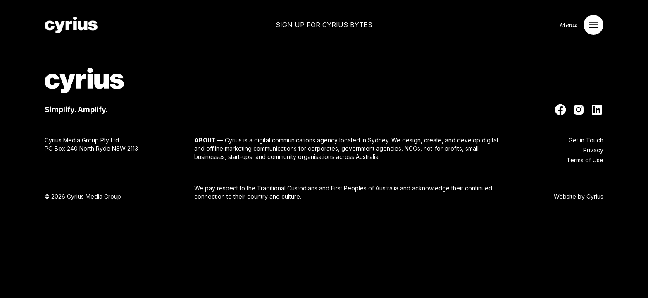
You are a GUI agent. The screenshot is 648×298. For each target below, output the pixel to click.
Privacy (593, 150)
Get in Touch (586, 140)
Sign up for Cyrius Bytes (324, 25)
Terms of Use (585, 159)
